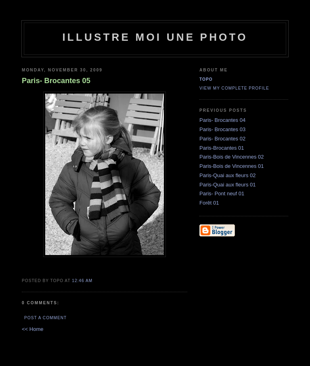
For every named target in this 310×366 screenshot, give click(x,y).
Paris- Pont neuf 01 (221, 193)
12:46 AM (82, 280)
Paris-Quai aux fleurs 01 (227, 185)
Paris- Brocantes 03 (222, 129)
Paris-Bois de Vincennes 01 (231, 166)
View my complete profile (234, 88)
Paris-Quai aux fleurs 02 (227, 175)
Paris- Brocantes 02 (222, 139)
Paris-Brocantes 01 (221, 148)
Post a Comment (45, 318)
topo (206, 79)
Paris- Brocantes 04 (222, 120)
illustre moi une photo (154, 37)
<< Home (32, 329)
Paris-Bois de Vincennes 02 (231, 157)
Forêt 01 (209, 203)
